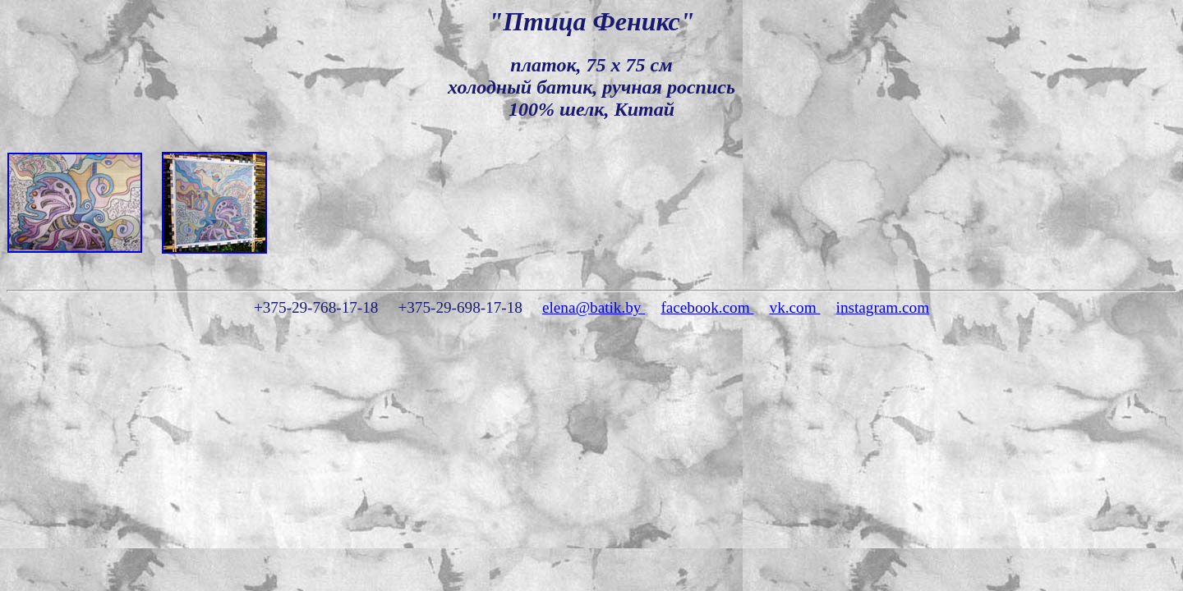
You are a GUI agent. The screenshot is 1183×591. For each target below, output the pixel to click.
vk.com (795, 307)
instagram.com (883, 307)
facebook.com (707, 307)
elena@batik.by (593, 307)
